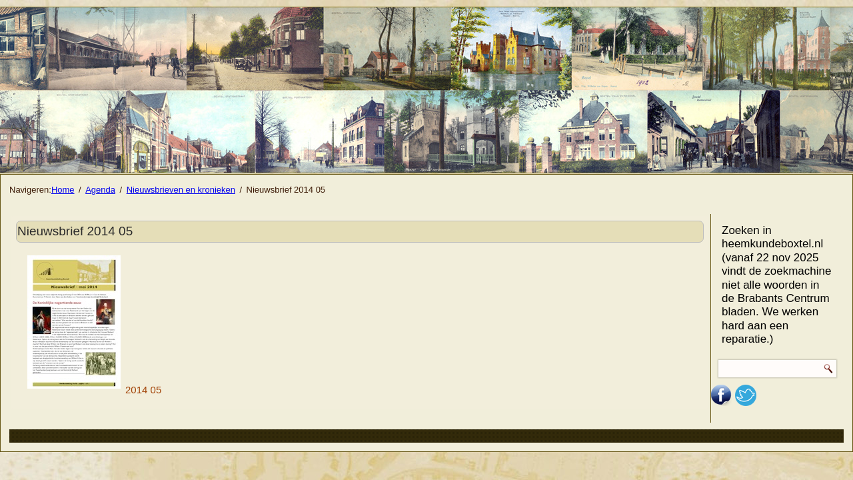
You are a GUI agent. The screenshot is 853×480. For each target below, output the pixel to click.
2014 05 (94, 389)
